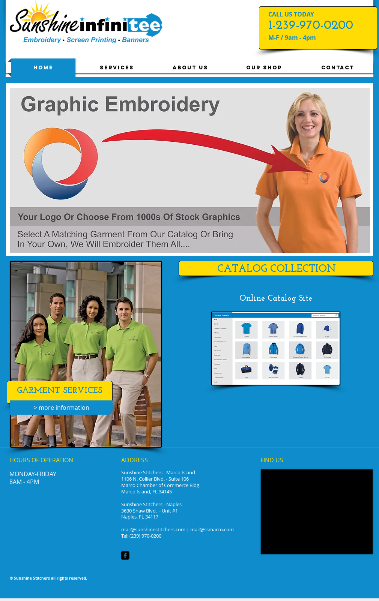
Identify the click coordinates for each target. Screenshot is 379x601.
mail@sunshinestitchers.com (153, 529)
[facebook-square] (125, 555)
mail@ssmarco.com (212, 529)
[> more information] (61, 407)
